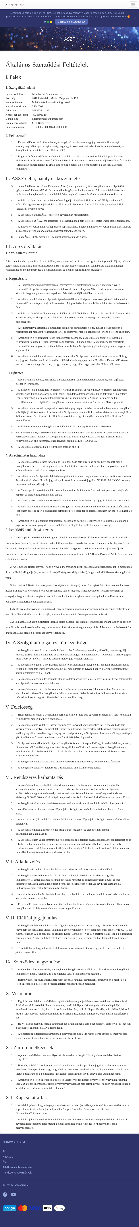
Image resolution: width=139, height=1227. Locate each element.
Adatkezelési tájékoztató (17, 1167)
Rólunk (7, 1151)
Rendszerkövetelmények (17, 1172)
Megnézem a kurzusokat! (71, 21)
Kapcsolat (8, 1156)
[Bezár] (135, 18)
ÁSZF (6, 1162)
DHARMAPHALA (14, 1142)
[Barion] (34, 1207)
